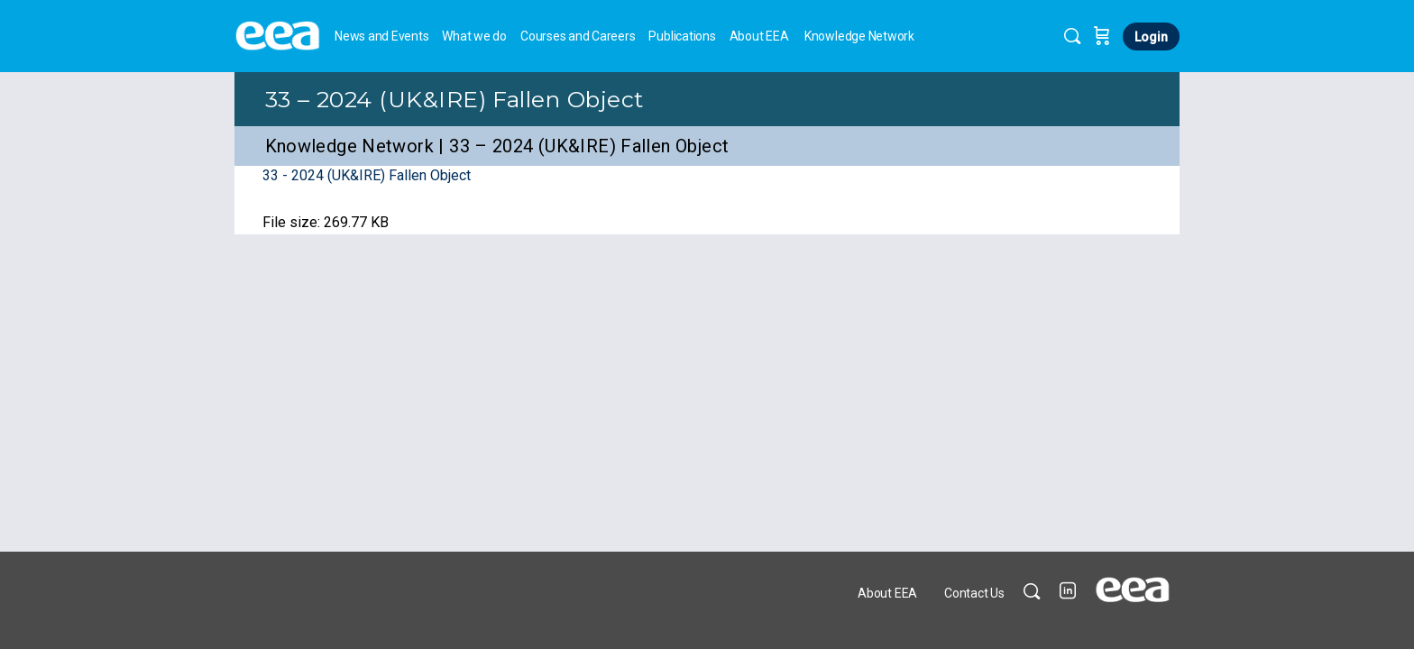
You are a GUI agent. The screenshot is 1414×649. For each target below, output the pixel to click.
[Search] (1072, 36)
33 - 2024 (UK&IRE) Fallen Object (366, 175)
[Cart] (1102, 36)
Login (1151, 37)
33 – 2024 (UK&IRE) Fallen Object (454, 99)
